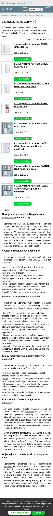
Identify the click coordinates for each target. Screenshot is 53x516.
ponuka (18, 335)
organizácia (8, 217)
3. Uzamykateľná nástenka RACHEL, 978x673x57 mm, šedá (32, 85)
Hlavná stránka (7, 15)
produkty (29, 411)
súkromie (6, 281)
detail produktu (22, 59)
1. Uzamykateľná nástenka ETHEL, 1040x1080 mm (31, 45)
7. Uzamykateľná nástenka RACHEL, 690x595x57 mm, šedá (32, 167)
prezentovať (30, 384)
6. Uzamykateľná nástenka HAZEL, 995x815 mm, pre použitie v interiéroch (31, 146)
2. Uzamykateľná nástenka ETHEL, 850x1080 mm (31, 65)
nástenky (23, 214)
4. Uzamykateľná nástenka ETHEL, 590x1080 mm (31, 105)
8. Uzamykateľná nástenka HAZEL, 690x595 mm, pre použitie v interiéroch (31, 189)
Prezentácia (18, 15)
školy (5, 378)
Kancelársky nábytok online (16, 3)
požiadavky (34, 260)
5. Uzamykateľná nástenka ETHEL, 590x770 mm (31, 124)
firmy (5, 373)
